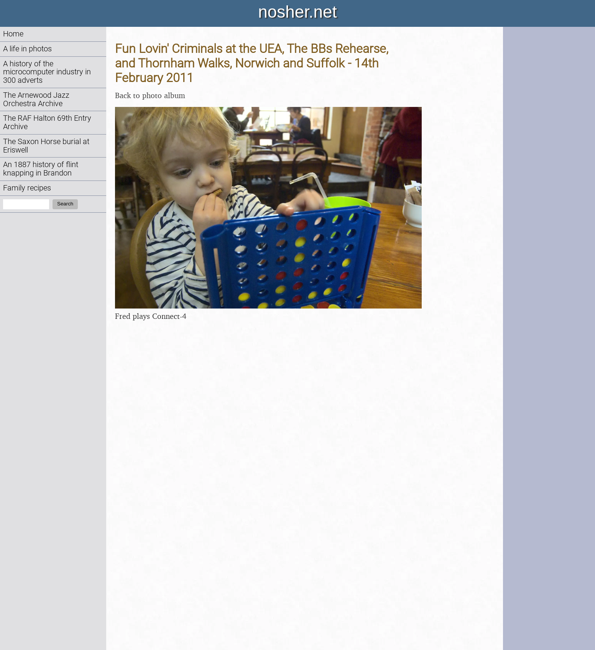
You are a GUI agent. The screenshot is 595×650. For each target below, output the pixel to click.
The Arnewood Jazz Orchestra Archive (36, 99)
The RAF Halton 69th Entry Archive (47, 122)
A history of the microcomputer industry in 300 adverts (47, 72)
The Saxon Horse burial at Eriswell (46, 145)
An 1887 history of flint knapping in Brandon (40, 168)
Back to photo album (150, 95)
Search (65, 204)
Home (13, 34)
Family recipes (27, 188)
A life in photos (27, 48)
